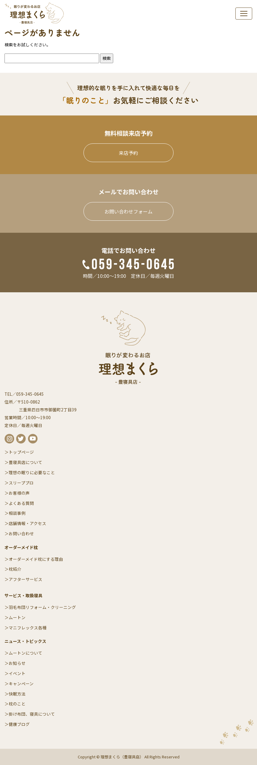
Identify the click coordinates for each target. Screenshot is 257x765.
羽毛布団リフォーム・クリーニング (42, 607)
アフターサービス (25, 579)
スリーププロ (21, 483)
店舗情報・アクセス (27, 523)
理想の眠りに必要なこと (32, 472)
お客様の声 (19, 493)
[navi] (243, 14)
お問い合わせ (21, 533)
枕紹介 (15, 569)
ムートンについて (25, 653)
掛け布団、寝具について (32, 714)
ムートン (17, 617)
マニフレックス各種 (28, 628)
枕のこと (17, 704)
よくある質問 (21, 503)
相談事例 (17, 513)
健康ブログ (19, 724)
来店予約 (128, 152)
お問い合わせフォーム (128, 211)
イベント (17, 673)
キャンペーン (21, 684)
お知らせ (17, 663)
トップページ (21, 452)
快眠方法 (17, 694)
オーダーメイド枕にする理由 (36, 559)
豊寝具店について (25, 462)
